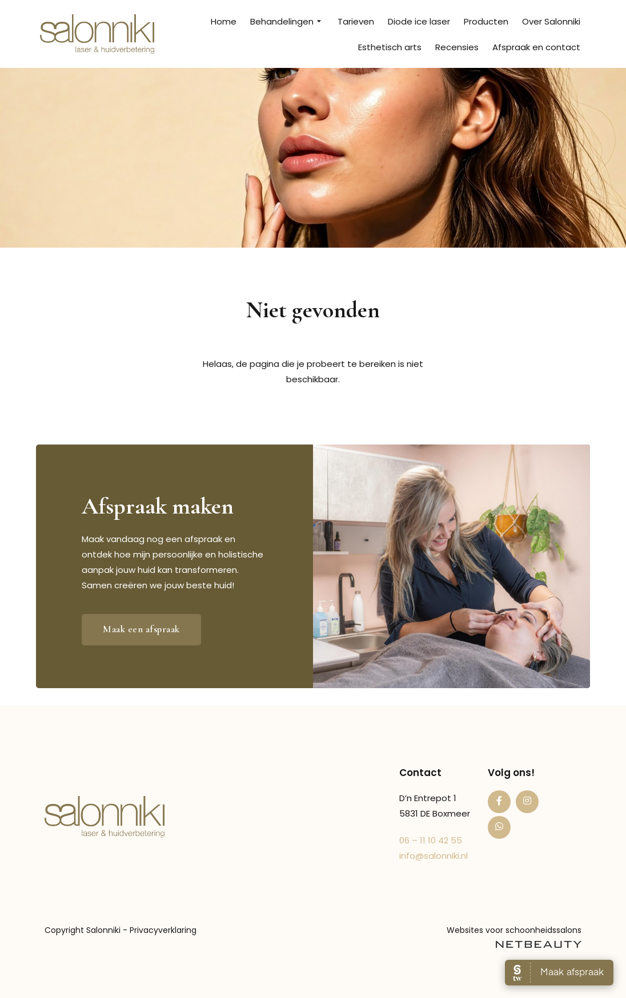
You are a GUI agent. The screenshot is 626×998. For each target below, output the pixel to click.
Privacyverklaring (163, 930)
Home (223, 21)
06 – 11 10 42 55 (430, 840)
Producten (486, 21)
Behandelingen (287, 21)
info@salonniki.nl (433, 856)
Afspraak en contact (536, 47)
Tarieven (356, 21)
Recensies (457, 47)
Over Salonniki (551, 21)
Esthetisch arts (390, 47)
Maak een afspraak (141, 629)
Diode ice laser (419, 21)
